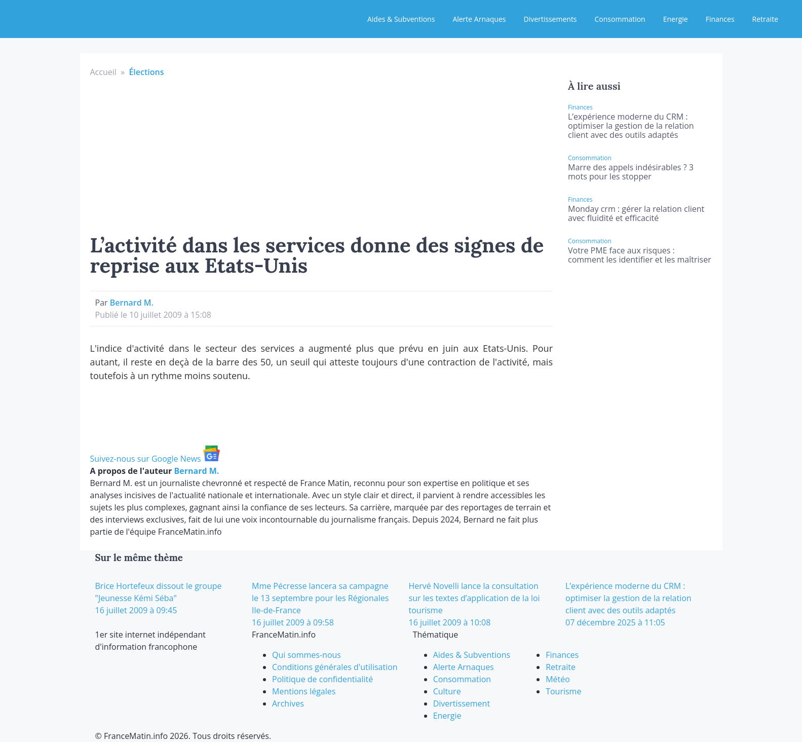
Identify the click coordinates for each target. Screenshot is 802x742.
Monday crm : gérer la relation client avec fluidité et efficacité (636, 213)
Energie (675, 19)
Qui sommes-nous (306, 654)
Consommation (620, 19)
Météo (558, 679)
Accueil (103, 72)
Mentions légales (303, 691)
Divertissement (461, 703)
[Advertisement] (321, 154)
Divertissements (550, 19)
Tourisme (563, 691)
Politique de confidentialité (322, 679)
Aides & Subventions (401, 19)
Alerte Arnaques (479, 19)
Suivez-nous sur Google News (155, 458)
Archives (288, 703)
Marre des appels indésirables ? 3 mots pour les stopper (631, 172)
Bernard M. (132, 302)
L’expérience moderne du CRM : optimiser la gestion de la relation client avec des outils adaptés (631, 125)
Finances (720, 19)
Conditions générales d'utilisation (335, 667)
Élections (146, 72)
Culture (447, 691)
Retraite (765, 19)
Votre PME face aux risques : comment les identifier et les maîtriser (639, 255)
